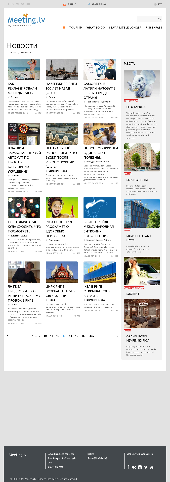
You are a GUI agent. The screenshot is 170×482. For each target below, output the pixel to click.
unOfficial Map (55, 467)
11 (51, 335)
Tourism (76, 27)
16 (83, 335)
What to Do (95, 27)
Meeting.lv (17, 455)
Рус (158, 4)
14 (70, 335)
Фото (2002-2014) (97, 458)
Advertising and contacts (61, 454)
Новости (26, 52)
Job (50, 462)
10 (45, 335)
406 (91, 335)
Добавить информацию (140, 454)
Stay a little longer (125, 27)
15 (76, 335)
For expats (153, 27)
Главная (12, 52)
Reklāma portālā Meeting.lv (62, 458)
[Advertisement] (28, 405)
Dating (72, 4)
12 (57, 335)
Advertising (96, 4)
